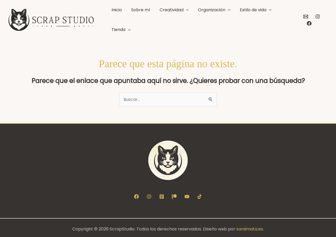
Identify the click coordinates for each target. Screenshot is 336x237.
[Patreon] (174, 194)
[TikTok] (199, 194)
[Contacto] (304, 18)
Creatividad (179, 18)
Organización (215, 18)
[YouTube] (187, 194)
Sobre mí (149, 19)
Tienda (284, 18)
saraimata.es (249, 226)
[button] (191, 18)
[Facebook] (328, 18)
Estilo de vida (253, 18)
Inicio (129, 19)
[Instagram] (316, 18)
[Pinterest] (161, 194)
